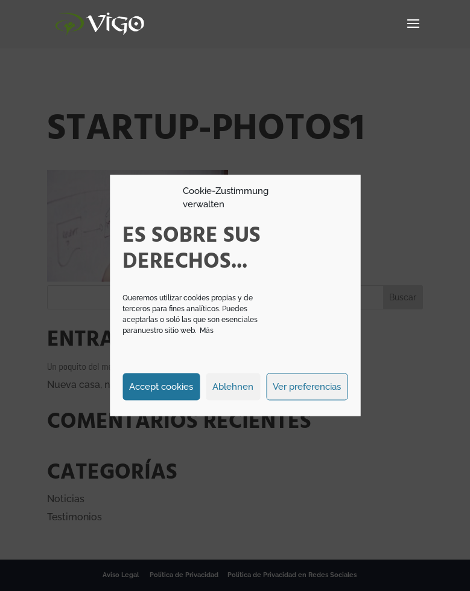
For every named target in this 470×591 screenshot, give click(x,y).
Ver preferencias (307, 386)
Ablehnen (232, 386)
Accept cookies (161, 386)
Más (207, 331)
